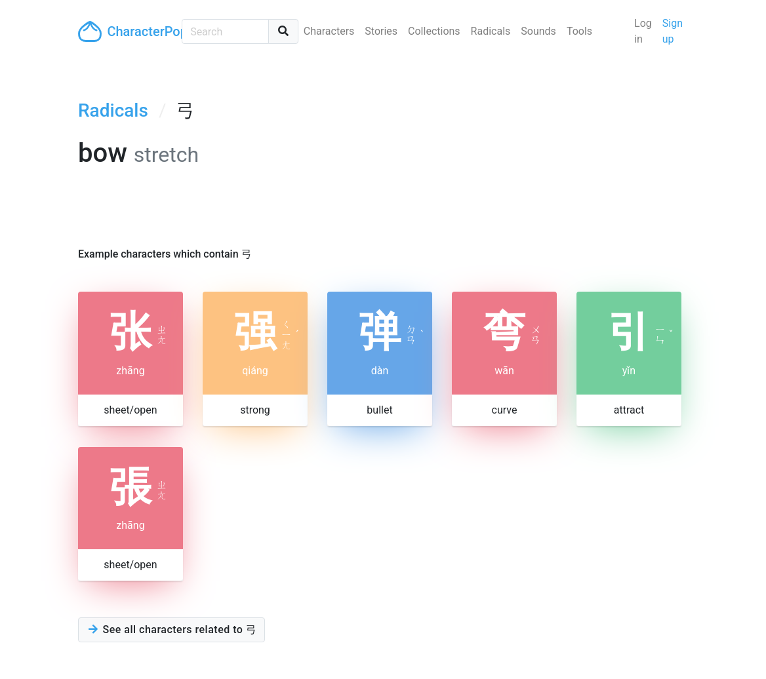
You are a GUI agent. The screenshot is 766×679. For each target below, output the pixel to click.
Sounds (538, 31)
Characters (329, 31)
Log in (643, 31)
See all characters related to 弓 (171, 629)
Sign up (672, 31)
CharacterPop (124, 31)
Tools (579, 31)
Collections (434, 31)
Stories (381, 31)
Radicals (491, 31)
